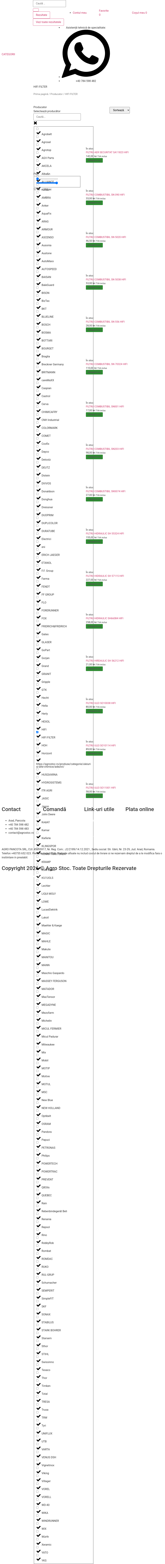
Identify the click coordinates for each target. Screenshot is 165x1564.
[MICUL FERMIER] (37, 1023)
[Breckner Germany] (37, 359)
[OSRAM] (37, 1118)
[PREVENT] (37, 1174)
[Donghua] (37, 494)
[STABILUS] (37, 1317)
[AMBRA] (37, 192)
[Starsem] (37, 1333)
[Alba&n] (37, 168)
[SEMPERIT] (37, 1285)
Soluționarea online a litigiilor (101, 836)
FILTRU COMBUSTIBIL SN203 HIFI (105, 448)
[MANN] (37, 960)
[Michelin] (37, 1015)
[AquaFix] (37, 208)
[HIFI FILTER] (37, 732)
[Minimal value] (47, 179)
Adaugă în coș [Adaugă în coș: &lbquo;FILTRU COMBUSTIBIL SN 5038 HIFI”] (94, 287)
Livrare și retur (51, 824)
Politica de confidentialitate (100, 828)
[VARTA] (37, 1444)
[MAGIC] (37, 928)
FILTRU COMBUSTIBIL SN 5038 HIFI (106, 279)
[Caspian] (37, 383)
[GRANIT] (37, 668)
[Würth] (37, 1531)
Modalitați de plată (54, 828)
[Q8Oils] (37, 1182)
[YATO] (37, 1547)
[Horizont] (37, 748)
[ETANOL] (37, 557)
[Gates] (37, 629)
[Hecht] (37, 692)
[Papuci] (37, 1134)
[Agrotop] (37, 145)
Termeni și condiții (54, 832)
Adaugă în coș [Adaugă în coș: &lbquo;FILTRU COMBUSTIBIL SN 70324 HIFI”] (94, 372)
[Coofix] (37, 438)
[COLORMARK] (37, 422)
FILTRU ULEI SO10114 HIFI (101, 745)
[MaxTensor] (37, 991)
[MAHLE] (37, 936)
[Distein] (37, 470)
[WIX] (37, 1523)
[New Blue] (37, 1095)
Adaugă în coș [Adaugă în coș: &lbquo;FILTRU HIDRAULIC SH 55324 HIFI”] (94, 541)
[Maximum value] (47, 183)
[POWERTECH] (37, 1158)
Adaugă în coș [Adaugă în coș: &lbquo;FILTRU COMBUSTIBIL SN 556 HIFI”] (94, 330)
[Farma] (37, 573)
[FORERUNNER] (37, 605)
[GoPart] (37, 645)
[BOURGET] (37, 343)
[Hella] (37, 700)
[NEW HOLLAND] (37, 1103)
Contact (89, 820)
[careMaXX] (37, 375)
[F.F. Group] (37, 565)
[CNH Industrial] (37, 414)
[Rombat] (37, 1245)
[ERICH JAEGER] (37, 549)
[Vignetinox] (37, 1460)
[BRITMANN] (37, 367)
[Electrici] (37, 534)
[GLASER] (37, 637)
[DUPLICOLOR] (37, 518)
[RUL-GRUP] (37, 1269)
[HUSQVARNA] (37, 769)
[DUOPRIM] (37, 510)
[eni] (37, 541)
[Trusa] (37, 1404)
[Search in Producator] (57, 116)
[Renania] (37, 1214)
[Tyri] (37, 1420)
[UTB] (37, 1436)
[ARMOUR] (37, 224)
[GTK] (37, 684)
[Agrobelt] (37, 129)
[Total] (37, 1388)
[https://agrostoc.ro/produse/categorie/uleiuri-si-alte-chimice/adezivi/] (37, 756)
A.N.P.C (88, 832)
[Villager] (37, 1476)
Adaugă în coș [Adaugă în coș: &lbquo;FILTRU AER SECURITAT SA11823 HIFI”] (94, 160)
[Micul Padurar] (37, 1031)
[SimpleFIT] (37, 1293)
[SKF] (37, 1301)
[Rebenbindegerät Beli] (37, 1206)
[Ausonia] (37, 240)
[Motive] (37, 1071)
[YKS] (37, 1555)
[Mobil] (37, 1055)
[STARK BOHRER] (37, 1325)
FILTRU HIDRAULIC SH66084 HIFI (104, 618)
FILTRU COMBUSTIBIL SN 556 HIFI (105, 321)
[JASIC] (37, 793)
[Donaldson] (37, 486)
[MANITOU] (37, 952)
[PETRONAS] (37, 1142)
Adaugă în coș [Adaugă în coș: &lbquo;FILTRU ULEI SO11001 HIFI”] (94, 796)
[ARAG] (37, 216)
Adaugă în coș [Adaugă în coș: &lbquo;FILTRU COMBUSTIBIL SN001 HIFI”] (94, 414)
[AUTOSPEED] (37, 264)
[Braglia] (37, 351)
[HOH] (37, 740)
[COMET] (37, 430)
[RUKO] (37, 1261)
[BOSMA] (37, 327)
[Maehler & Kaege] (37, 920)
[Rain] (37, 1198)
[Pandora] (37, 1126)
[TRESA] (37, 1396)
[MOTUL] (37, 1079)
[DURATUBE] (37, 526)
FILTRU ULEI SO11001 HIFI (101, 787)
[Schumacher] (37, 1277)
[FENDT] (37, 581)
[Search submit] (36, 9)
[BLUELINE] (37, 311)
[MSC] (37, 1087)
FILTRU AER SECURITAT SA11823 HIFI (107, 152)
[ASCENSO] (37, 232)
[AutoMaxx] (37, 256)
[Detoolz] (37, 454)
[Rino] (37, 1230)
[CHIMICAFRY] (37, 407)
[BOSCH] (37, 319)
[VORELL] (37, 1492)
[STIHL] (37, 1349)
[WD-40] (37, 1499)
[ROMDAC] (37, 1253)
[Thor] (37, 1372)
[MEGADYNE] (37, 999)
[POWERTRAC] (37, 1166)
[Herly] (37, 708)
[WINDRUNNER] (37, 1515)
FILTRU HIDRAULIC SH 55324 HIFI (105, 533)
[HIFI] (37, 724)
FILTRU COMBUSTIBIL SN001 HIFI (105, 406)
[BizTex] (37, 295)
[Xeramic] (37, 1539)
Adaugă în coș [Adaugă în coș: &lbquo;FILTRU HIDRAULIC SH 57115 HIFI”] (94, 584)
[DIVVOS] (37, 478)
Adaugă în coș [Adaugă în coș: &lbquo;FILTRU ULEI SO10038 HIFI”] (94, 711)
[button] (10, 54)
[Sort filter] (120, 110)
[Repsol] (37, 1222)
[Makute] (37, 944)
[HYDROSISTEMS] (37, 777)
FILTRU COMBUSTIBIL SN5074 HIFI (105, 491)
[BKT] (37, 303)
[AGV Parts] (37, 153)
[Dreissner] (37, 502)
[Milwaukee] (37, 1039)
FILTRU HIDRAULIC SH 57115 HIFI (105, 575)
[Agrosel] (37, 137)
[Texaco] (37, 1365)
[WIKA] (37, 1507)
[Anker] (37, 200)
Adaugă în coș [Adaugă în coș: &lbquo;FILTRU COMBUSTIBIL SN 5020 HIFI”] (94, 245)
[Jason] (37, 801)
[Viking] (37, 1468)
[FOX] (37, 613)
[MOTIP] (37, 1063)
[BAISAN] (37, 272)
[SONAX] (37, 1309)
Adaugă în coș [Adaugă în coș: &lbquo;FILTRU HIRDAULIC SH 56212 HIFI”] (94, 668)
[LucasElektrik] (37, 904)
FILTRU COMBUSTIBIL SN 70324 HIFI (106, 364)
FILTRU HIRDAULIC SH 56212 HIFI (105, 660)
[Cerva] (37, 399)
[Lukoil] (37, 912)
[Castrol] (37, 391)
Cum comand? (51, 820)
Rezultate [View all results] (41, 15)
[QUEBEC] (37, 1190)
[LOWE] (37, 896)
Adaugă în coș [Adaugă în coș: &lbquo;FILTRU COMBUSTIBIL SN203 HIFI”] (94, 457)
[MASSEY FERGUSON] (37, 976)
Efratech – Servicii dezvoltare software (25, 876)
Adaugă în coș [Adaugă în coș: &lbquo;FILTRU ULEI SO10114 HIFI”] (94, 753)
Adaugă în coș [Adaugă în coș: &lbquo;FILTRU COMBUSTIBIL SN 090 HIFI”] (94, 202)
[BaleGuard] (37, 280)
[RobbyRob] (37, 1238)
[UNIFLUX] (37, 1428)
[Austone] (37, 248)
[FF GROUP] (37, 589)
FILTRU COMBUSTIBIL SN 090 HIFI (105, 194)
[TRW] (37, 1412)
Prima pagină (40, 94)
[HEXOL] (37, 716)
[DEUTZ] (37, 462)
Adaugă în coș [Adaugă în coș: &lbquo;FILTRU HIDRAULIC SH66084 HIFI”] (94, 626)
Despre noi (90, 824)
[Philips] (37, 1150)
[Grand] (37, 661)
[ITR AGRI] (37, 785)
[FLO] (37, 597)
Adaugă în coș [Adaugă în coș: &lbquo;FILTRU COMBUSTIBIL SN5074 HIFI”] (94, 499)
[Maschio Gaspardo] (37, 968)
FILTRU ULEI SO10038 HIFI (101, 703)
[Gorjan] (37, 653)
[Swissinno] (37, 1357)
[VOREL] (37, 1484)
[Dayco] (37, 446)
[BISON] (37, 287)
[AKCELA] (37, 160)
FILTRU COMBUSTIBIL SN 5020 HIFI (106, 237)
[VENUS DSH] (37, 1452)
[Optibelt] (37, 1110)
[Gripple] (37, 676)
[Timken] (37, 1380)
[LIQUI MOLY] (37, 888)
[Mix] (37, 1047)
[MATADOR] (37, 983)
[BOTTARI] (37, 335)
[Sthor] (37, 1341)
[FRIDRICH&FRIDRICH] (37, 621)
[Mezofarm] (37, 1007)
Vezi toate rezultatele (48, 22)
